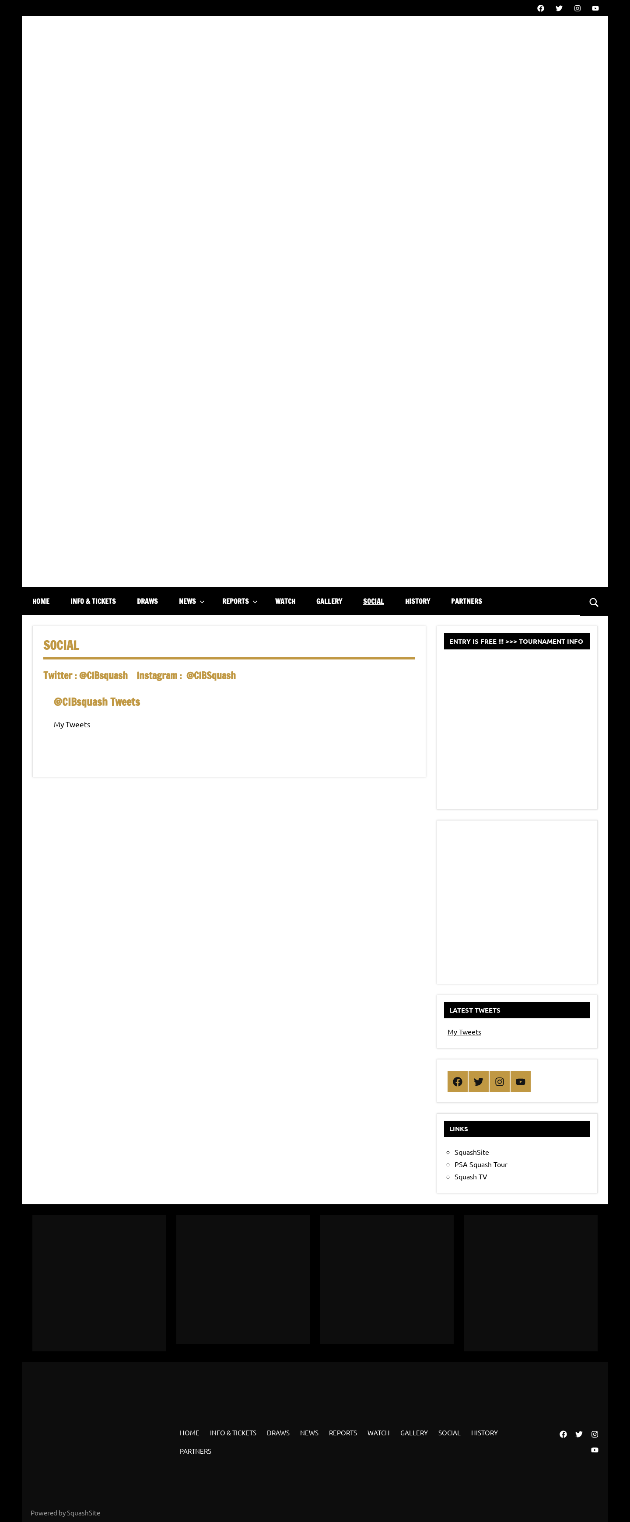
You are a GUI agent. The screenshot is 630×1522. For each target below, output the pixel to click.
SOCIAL (373, 601)
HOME (40, 601)
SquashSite (472, 1151)
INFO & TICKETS (93, 601)
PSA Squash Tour (481, 1164)
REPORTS (240, 601)
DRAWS (147, 601)
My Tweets (72, 724)
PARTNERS (466, 601)
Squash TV (471, 1176)
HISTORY (417, 601)
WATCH (285, 601)
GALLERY (329, 601)
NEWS (192, 601)
